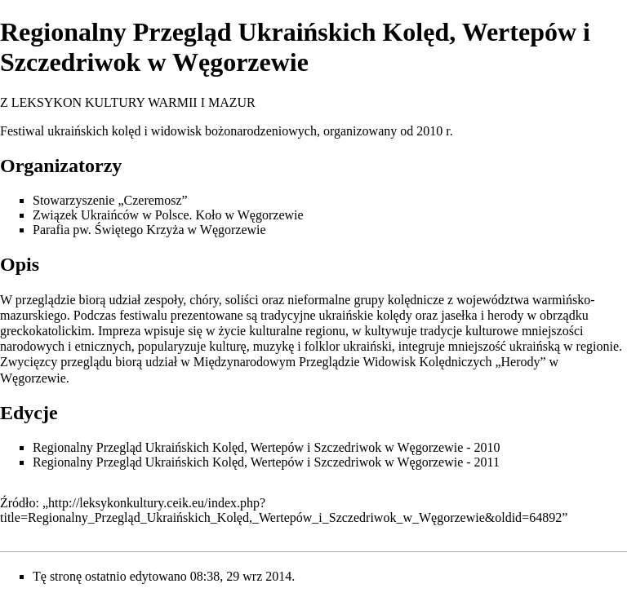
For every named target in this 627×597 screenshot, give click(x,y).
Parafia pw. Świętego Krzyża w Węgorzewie (149, 230)
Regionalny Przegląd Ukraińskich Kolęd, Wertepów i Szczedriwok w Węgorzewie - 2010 (266, 447)
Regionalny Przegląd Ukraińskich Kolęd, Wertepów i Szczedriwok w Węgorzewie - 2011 (266, 462)
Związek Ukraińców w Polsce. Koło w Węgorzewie (168, 215)
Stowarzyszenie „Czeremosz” (110, 200)
